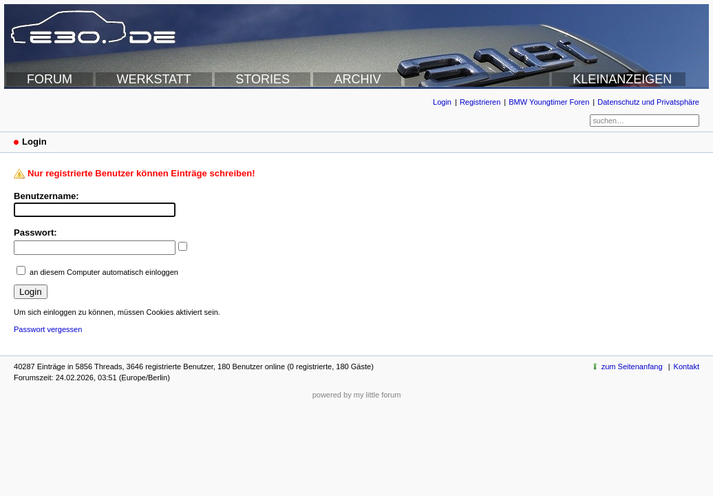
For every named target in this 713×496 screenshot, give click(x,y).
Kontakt (686, 366)
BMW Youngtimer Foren (549, 102)
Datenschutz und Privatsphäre (648, 102)
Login (442, 102)
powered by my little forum (356, 395)
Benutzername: (46, 196)
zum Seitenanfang (632, 366)
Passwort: (35, 232)
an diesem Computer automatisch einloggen (104, 272)
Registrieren (480, 102)
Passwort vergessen (48, 329)
